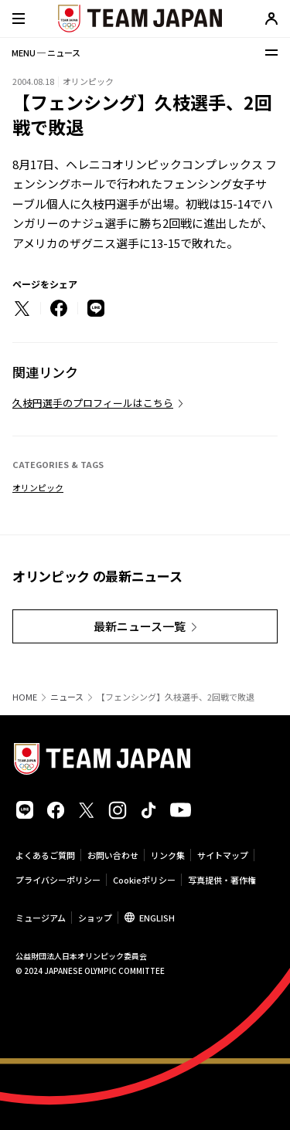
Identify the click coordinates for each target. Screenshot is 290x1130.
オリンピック (37, 487)
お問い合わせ (112, 855)
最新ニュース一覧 (140, 626)
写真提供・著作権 (222, 880)
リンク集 (168, 855)
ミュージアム (40, 917)
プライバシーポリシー (58, 880)
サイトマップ (222, 855)
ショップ (95, 917)
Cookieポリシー (144, 880)
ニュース (67, 697)
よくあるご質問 (45, 855)
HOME (24, 697)
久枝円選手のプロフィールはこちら (92, 402)
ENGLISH (157, 917)
